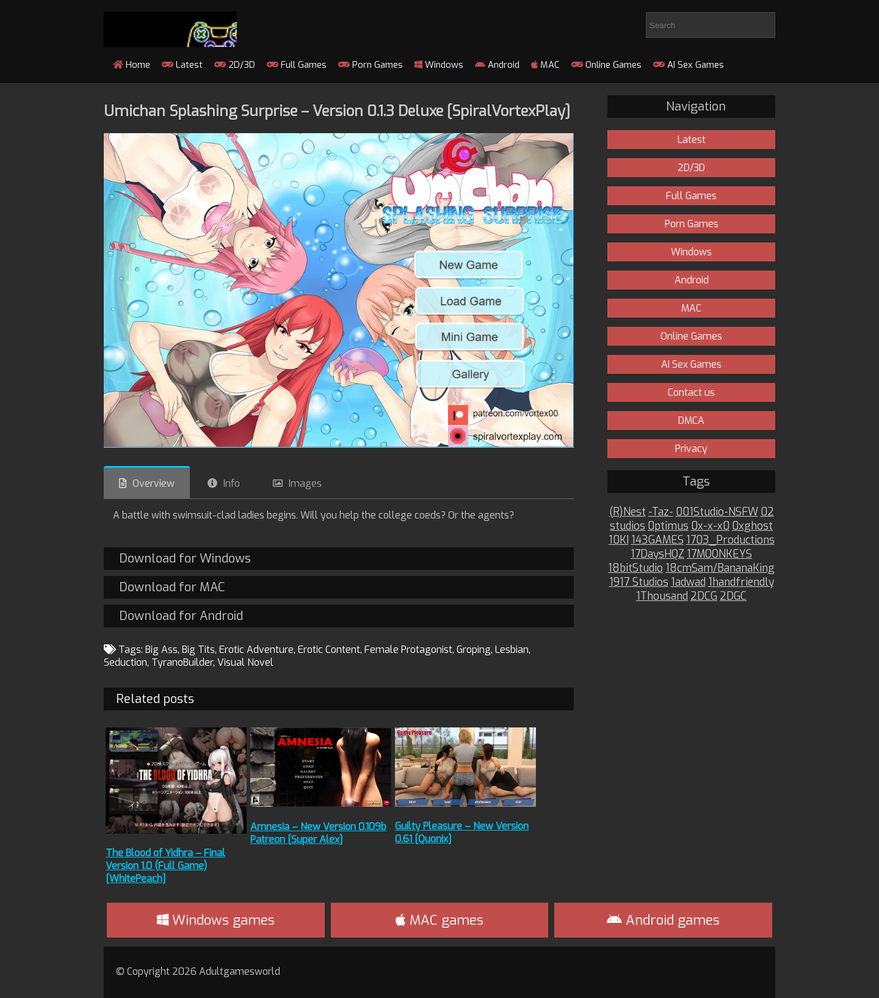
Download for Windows (185, 558)
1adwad (688, 582)
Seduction (125, 662)
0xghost (752, 526)
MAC (545, 65)
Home (131, 65)
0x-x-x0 (710, 526)
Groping (474, 649)
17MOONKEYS (719, 554)
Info (231, 483)
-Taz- (660, 512)
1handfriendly (741, 582)
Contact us (691, 392)
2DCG (703, 596)
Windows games (216, 920)
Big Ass (161, 649)
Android (497, 65)
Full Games (297, 65)
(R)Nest (627, 512)
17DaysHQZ (657, 554)
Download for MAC (172, 587)
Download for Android (181, 616)
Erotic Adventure (256, 649)
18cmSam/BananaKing (720, 568)
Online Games (606, 65)
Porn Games (370, 65)
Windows (438, 65)
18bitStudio (635, 568)
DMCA (691, 420)
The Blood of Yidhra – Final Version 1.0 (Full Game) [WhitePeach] (165, 866)
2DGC (733, 596)
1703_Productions (730, 540)
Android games (663, 920)
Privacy (691, 448)
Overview (153, 483)
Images (305, 483)
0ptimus (668, 526)
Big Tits (198, 649)
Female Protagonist (408, 649)
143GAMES (657, 540)
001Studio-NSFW (717, 512)
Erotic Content (329, 649)
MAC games (439, 920)
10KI (619, 540)
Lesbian (512, 649)
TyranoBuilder (182, 662)
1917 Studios (638, 582)
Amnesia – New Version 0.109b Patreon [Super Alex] (318, 833)
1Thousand (662, 596)
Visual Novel (245, 662)
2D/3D (234, 65)
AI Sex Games (688, 65)
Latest (182, 65)
